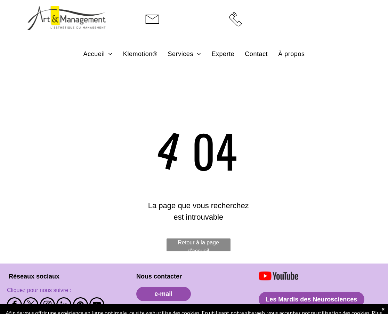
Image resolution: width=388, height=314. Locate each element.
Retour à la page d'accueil (198, 245)
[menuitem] (98, 54)
